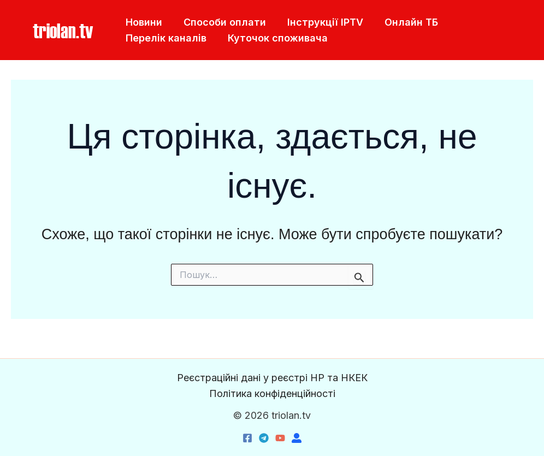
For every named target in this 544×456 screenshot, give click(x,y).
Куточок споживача (275, 38)
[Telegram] (264, 438)
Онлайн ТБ (405, 22)
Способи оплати (222, 22)
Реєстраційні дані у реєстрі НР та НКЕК (272, 377)
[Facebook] (247, 438)
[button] (63, 30)
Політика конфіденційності (272, 393)
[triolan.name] (296, 438)
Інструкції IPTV (321, 22)
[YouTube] (280, 438)
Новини (143, 22)
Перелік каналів (165, 38)
